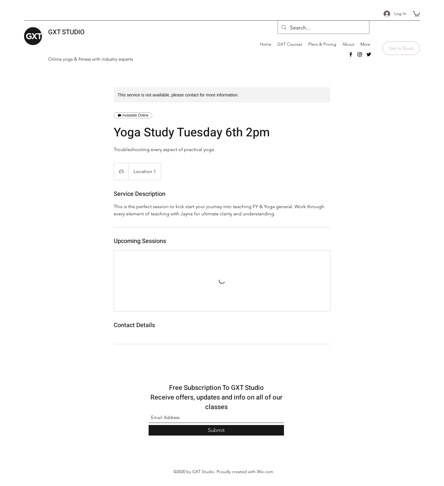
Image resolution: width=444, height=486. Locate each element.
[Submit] (216, 430)
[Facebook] (351, 54)
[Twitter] (369, 54)
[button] (416, 14)
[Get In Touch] (401, 48)
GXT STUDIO (66, 32)
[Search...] (323, 28)
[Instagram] (360, 54)
